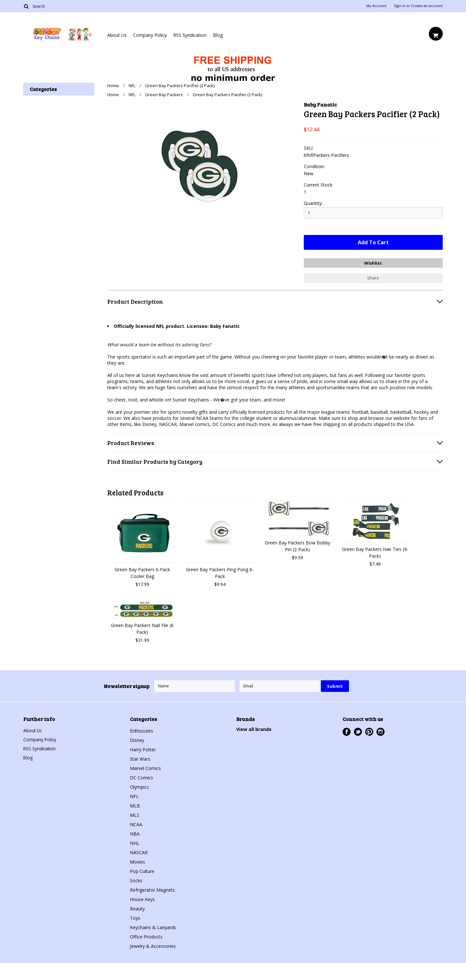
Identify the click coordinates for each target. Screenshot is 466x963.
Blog (218, 35)
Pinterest (369, 731)
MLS (134, 814)
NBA (135, 833)
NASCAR (139, 852)
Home (113, 85)
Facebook (347, 731)
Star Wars (140, 758)
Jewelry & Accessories (153, 945)
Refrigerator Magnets (152, 889)
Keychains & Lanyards (153, 927)
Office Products (146, 936)
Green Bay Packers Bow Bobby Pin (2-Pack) (297, 545)
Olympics (139, 786)
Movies (137, 861)
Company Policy (150, 35)
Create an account (427, 6)
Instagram (380, 731)
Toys (135, 917)
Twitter (358, 731)
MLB (135, 805)
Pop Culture (142, 870)
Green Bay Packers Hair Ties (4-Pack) (375, 551)
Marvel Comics (145, 768)
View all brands (253, 728)
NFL (132, 85)
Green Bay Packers (164, 94)
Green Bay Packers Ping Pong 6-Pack (220, 572)
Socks (136, 880)
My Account (376, 6)
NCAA (136, 824)
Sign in (399, 6)
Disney (137, 739)
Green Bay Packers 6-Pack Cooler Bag (142, 572)
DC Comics (141, 777)
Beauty (137, 908)
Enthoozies (141, 730)
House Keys (142, 899)
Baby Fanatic (320, 104)
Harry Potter (143, 749)
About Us (117, 35)
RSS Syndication (190, 35)
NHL (134, 842)
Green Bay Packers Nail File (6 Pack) (142, 628)
